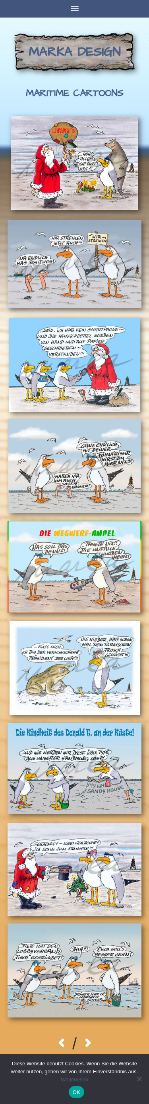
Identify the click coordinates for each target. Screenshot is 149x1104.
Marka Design (74, 52)
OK (76, 1092)
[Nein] (139, 1079)
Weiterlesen (74, 1079)
